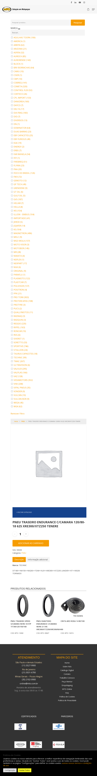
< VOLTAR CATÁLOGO (24, 512)
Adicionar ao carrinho (30, 543)
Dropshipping (67, 685)
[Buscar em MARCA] (48, 33)
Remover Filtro (18, 413)
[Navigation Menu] (93, 9)
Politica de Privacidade (67, 700)
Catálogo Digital (67, 670)
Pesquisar (78, 22)
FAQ (67, 693)
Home (67, 663)
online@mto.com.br (29, 683)
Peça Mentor (67, 681)
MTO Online (67, 689)
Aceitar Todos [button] (24, 770)
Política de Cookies (67, 696)
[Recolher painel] (19, 28)
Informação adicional (38, 559)
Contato (67, 674)
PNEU (23, 421)
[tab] (19, 559)
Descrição (19, 559)
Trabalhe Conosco (67, 678)
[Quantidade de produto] (20, 534)
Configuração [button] (10, 770)
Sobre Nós (67, 666)
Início (16, 421)
